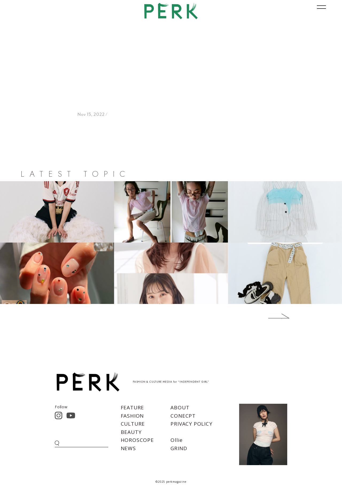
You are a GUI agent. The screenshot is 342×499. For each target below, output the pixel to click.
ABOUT (179, 407)
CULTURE (133, 423)
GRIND (178, 448)
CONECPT (183, 415)
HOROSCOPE (137, 440)
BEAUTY (131, 432)
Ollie (176, 440)
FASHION (132, 415)
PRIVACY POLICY (191, 423)
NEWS (128, 448)
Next (271, 316)
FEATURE (132, 407)
